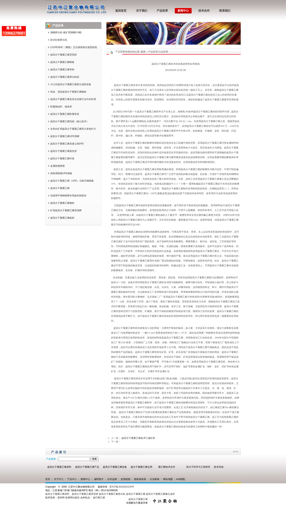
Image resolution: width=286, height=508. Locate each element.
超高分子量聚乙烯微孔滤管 (160, 494)
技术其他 (218, 467)
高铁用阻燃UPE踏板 (61, 173)
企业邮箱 (154, 479)
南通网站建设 (72, 497)
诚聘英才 (99, 479)
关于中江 (59, 479)
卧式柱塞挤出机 (58, 39)
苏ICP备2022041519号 (121, 486)
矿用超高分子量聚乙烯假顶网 (66, 210)
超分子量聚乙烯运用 (141, 467)
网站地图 (168, 479)
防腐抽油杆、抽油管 (61, 106)
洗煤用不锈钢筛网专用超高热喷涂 (68, 195)
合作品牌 (112, 479)
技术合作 (204, 10)
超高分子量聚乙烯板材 (62, 217)
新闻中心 (183, 10)
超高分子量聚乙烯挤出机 (112, 494)
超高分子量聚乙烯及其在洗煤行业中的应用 (73, 99)
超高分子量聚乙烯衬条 (62, 158)
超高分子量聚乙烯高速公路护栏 (67, 143)
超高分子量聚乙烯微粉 (62, 203)
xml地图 (180, 479)
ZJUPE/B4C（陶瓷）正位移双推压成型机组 (73, 47)
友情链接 (125, 479)
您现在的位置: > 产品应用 (141, 51)
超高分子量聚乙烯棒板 (62, 62)
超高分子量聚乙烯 (60, 188)
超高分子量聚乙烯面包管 (63, 151)
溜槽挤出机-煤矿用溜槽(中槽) (66, 32)
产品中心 (72, 479)
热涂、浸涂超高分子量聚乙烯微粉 (68, 91)
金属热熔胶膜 (57, 166)
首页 (143, 51)
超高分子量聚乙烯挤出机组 (64, 77)
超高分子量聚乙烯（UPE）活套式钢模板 (72, 180)
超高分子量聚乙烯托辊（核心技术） (69, 121)
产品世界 (162, 10)
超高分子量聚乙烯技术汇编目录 (138, 438)
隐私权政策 (140, 479)
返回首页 (120, 10)
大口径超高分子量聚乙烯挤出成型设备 (70, 84)
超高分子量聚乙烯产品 (87, 467)
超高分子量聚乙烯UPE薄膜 (64, 136)
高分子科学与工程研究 (198, 467)
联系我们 (224, 10)
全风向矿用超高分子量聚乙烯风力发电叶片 (73, 128)
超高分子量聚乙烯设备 (115, 467)
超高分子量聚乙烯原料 (59, 467)
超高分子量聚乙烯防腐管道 (64, 114)
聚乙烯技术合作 (166, 467)
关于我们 (141, 10)
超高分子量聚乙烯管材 (62, 69)
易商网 (61, 497)
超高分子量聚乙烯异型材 (63, 54)
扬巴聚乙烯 (99, 497)
